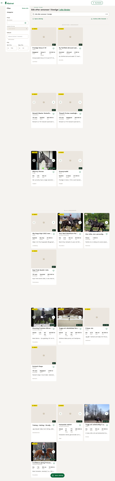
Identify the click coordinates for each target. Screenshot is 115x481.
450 (81, 429)
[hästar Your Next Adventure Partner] (70, 167)
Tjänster (9, 46)
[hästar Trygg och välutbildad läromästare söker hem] (96, 203)
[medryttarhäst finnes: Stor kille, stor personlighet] (96, 167)
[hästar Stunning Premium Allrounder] (70, 203)
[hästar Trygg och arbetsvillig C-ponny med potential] (70, 300)
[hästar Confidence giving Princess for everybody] (96, 300)
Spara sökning (38, 49)
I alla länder (64, 40)
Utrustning (10, 44)
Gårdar (9, 49)
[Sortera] (99, 49)
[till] (23, 83)
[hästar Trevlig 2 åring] (96, 360)
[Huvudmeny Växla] (1, 2)
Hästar (9, 41)
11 (76, 429)
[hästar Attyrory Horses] (70, 105)
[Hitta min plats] (25, 57)
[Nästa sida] (85, 429)
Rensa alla (25, 38)
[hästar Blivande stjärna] (43, 398)
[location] (17, 58)
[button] (96, 67)
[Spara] (53, 78)
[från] (12, 83)
